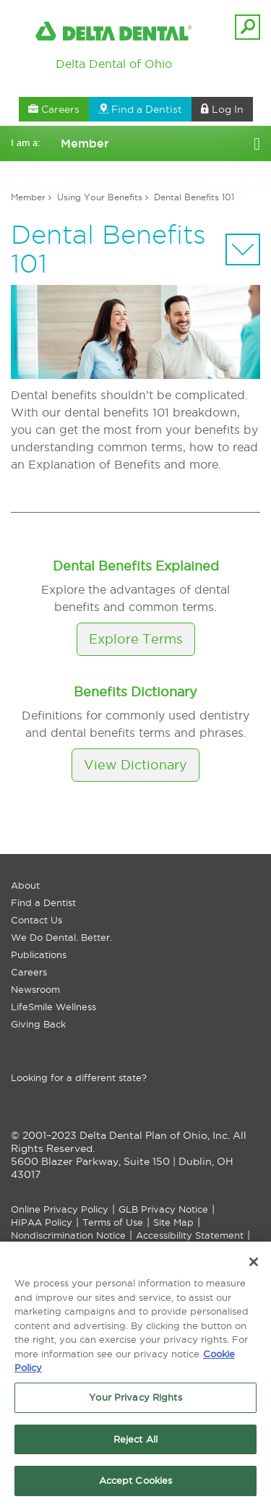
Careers (29, 972)
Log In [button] (222, 109)
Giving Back (38, 1024)
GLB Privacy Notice (163, 1209)
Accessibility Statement (190, 1235)
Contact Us (36, 920)
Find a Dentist (43, 902)
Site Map (173, 1222)
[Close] (254, 1265)
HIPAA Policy (41, 1222)
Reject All (135, 1442)
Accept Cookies (136, 1484)
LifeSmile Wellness (53, 1007)
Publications (38, 954)
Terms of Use (112, 1222)
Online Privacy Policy (59, 1209)
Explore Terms (136, 639)
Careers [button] (53, 109)
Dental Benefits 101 (194, 197)
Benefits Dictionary (135, 692)
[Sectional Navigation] (242, 249)
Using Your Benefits (99, 197)
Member (28, 197)
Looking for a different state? (79, 1077)
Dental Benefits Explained (136, 566)
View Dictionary (135, 765)
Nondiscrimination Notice (68, 1235)
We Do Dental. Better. (61, 937)
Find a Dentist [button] (140, 109)
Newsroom (35, 989)
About (25, 885)
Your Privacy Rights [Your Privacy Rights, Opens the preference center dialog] (135, 1400)
